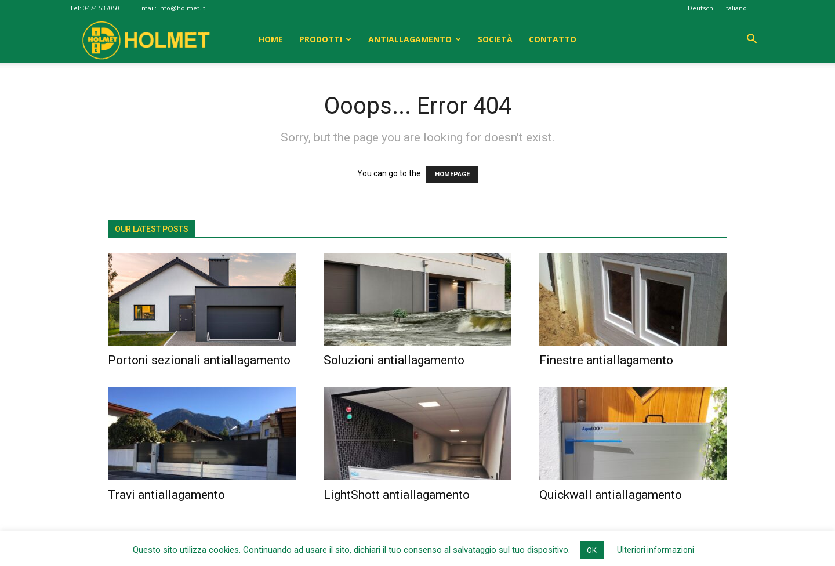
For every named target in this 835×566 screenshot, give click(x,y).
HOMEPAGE (452, 174)
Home (271, 39)
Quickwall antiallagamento (610, 495)
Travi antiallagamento (166, 495)
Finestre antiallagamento (606, 360)
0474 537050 (101, 7)
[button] (751, 40)
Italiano (735, 7)
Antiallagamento (410, 39)
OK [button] (592, 550)
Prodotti (320, 39)
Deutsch (700, 7)
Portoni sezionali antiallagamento (199, 360)
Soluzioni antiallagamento (394, 360)
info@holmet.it (181, 7)
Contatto (552, 39)
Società (495, 39)
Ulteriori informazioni (655, 549)
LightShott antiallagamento (397, 495)
